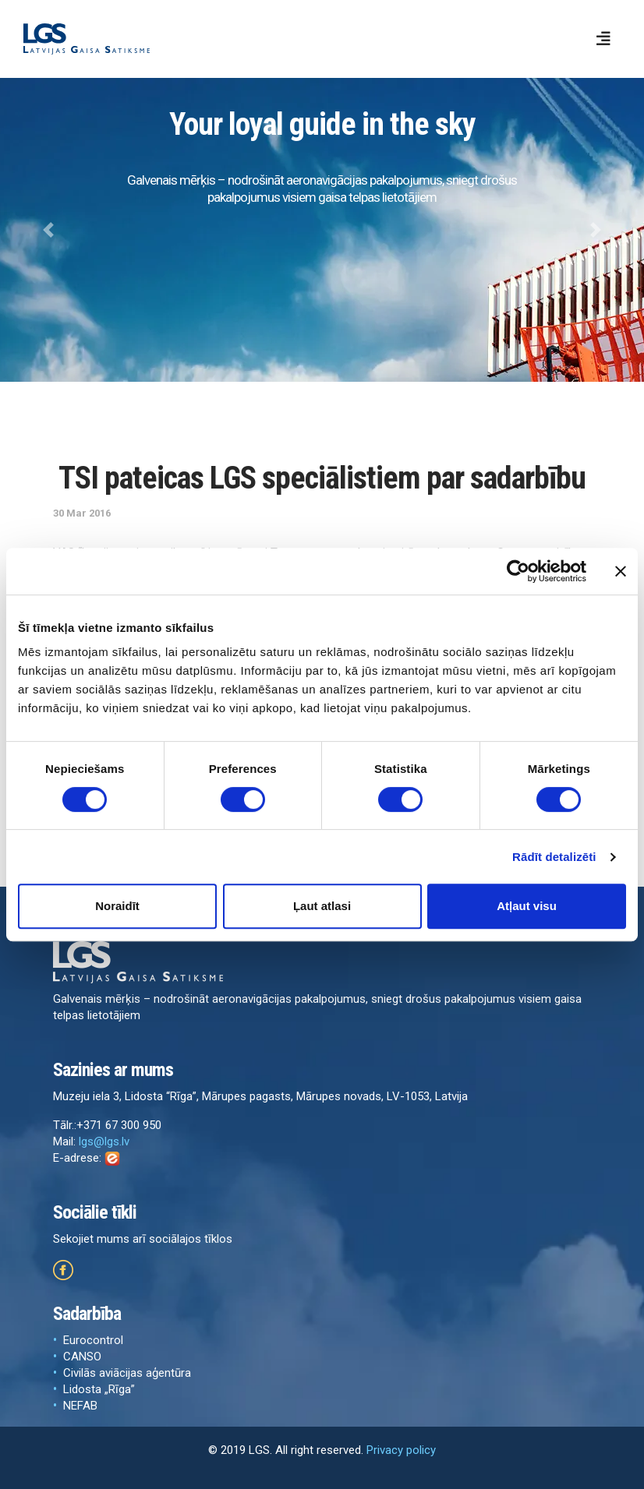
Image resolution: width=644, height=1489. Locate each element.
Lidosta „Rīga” (99, 1389)
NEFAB (80, 1406)
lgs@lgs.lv (104, 1141)
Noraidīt (117, 905)
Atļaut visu (527, 905)
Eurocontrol (93, 1340)
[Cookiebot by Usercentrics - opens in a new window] (518, 571)
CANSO (82, 1357)
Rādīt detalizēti (554, 856)
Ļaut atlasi (322, 905)
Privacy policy (401, 1450)
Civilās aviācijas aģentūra (127, 1373)
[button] (48, 230)
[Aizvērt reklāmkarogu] (620, 571)
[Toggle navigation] (603, 39)
